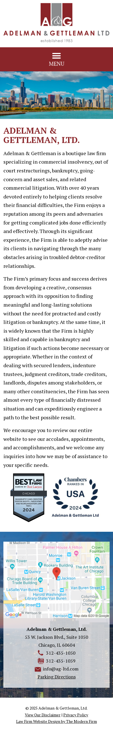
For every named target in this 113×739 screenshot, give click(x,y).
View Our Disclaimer (42, 714)
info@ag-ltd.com (61, 669)
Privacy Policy (75, 714)
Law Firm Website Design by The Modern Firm (56, 721)
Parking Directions (57, 677)
